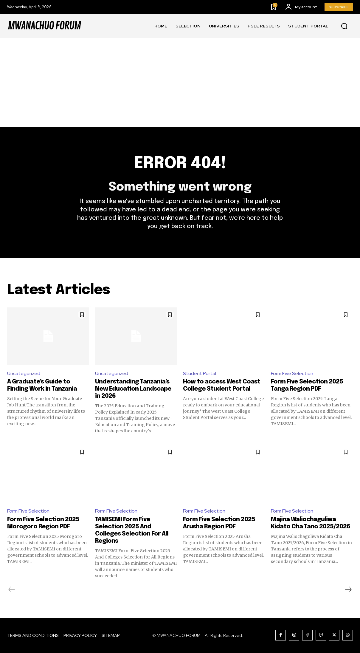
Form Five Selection (292, 373)
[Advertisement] (180, 82)
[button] (344, 26)
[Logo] (44, 25)
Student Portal (199, 373)
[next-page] (348, 589)
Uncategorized (23, 373)
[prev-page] (11, 589)
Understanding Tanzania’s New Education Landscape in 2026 (133, 389)
